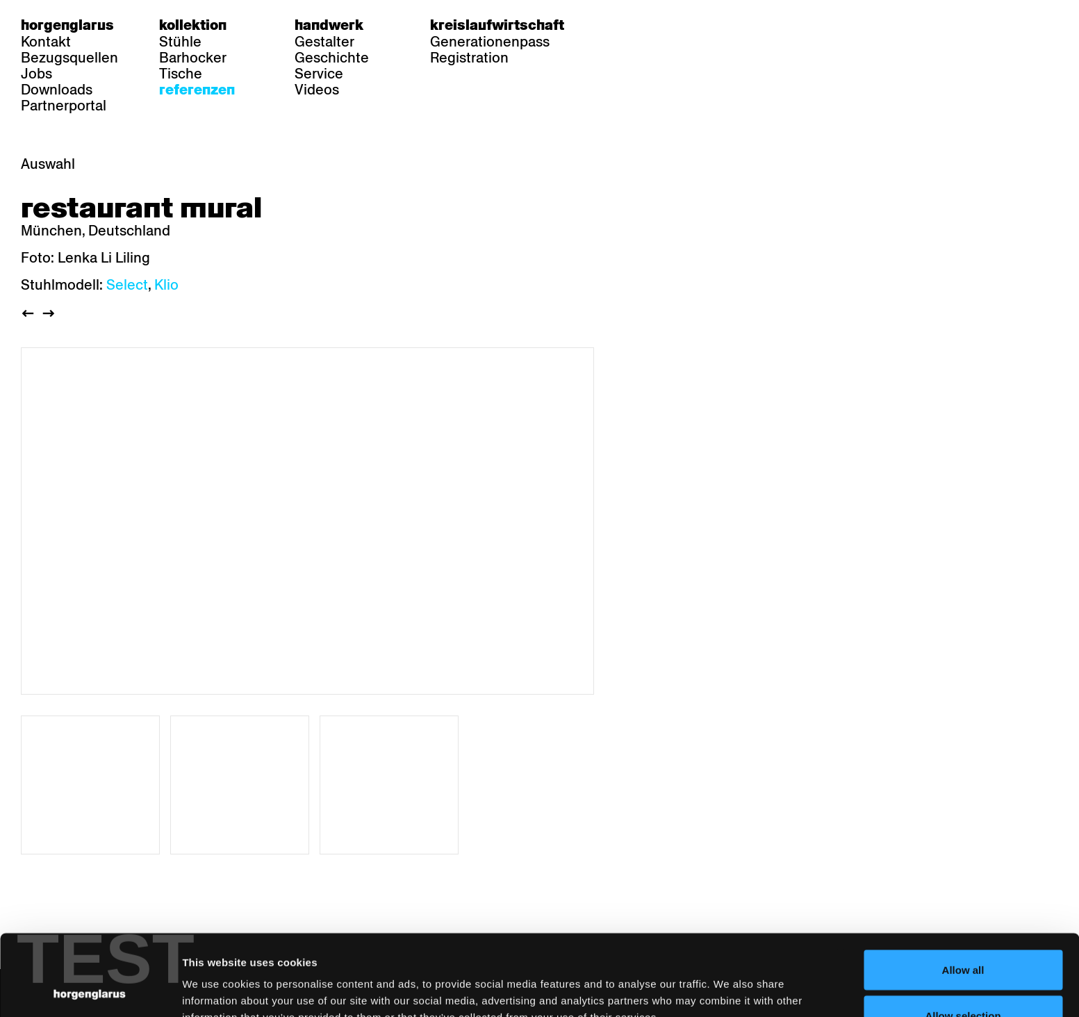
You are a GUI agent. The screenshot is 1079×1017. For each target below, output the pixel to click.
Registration (469, 58)
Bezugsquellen (69, 58)
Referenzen (197, 90)
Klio (166, 285)
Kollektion (192, 25)
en (672, 25)
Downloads (56, 90)
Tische (180, 74)
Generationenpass (490, 42)
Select (127, 285)
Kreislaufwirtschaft (497, 25)
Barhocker (192, 58)
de (618, 25)
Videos (317, 90)
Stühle (180, 42)
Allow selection (962, 935)
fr (645, 25)
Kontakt (46, 42)
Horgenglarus (67, 25)
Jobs (36, 74)
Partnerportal (63, 106)
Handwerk (329, 25)
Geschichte (332, 58)
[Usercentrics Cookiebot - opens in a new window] (90, 989)
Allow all (963, 889)
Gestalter (324, 42)
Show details (726, 981)
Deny (963, 980)
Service (319, 74)
